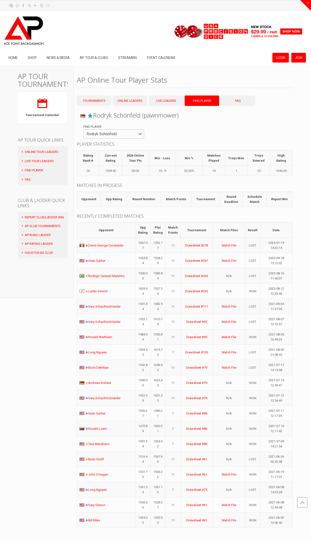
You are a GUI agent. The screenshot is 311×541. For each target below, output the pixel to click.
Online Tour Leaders (39, 152)
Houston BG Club (37, 253)
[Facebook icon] (23, 5)
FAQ (26, 179)
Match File (229, 245)
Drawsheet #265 (196, 276)
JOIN (298, 58)
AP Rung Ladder (36, 235)
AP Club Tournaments (40, 226)
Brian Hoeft (96, 459)
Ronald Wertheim (100, 337)
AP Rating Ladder (37, 244)
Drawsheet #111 (196, 306)
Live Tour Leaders (37, 161)
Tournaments (94, 101)
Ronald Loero (97, 428)
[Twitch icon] (48, 5)
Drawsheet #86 (196, 413)
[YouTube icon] (35, 5)
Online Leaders (130, 101)
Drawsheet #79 (196, 367)
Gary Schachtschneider (104, 306)
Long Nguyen (97, 352)
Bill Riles (94, 520)
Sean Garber (96, 261)
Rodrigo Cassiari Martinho (106, 276)
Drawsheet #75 (196, 490)
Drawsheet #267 (196, 261)
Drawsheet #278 (196, 245)
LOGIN (280, 58)
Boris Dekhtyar (98, 367)
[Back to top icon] (302, 502)
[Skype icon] (11, 5)
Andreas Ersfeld (99, 383)
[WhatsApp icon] (17, 5)
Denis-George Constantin (105, 245)
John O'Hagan (98, 474)
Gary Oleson (96, 505)
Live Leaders (166, 101)
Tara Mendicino (99, 444)
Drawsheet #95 (196, 322)
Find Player (32, 170)
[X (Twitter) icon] (29, 5)
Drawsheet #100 (196, 352)
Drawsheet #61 (196, 459)
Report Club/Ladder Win (42, 217)
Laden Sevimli (98, 291)
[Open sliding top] (305, 5)
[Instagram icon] (41, 5)
